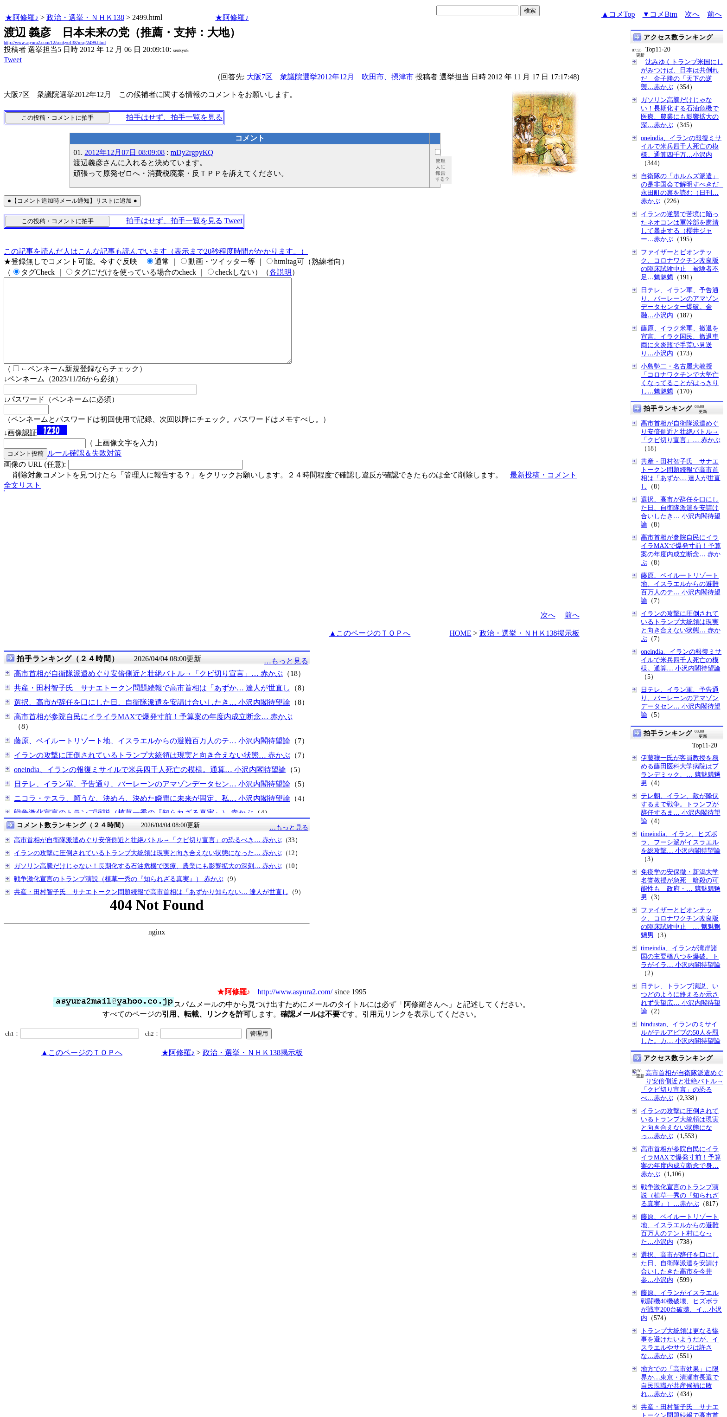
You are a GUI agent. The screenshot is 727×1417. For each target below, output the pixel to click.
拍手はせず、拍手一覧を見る (174, 117)
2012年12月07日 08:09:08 (124, 152)
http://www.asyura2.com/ (295, 1008)
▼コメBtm (660, 14)
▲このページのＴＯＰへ (370, 650)
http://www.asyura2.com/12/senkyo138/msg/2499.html (55, 42)
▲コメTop (618, 14)
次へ (692, 14)
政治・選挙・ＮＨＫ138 (85, 17)
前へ (714, 14)
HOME (460, 650)
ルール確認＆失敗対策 (84, 470)
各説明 (280, 272)
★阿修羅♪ (21, 17)
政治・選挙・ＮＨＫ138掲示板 (529, 650)
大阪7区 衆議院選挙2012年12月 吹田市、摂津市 (330, 77)
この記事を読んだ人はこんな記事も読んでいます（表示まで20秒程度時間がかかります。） (156, 251)
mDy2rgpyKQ (192, 152)
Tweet (13, 60)
